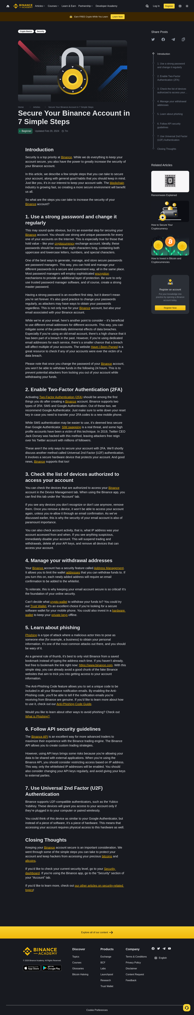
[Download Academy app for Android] (51, 968)
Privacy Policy (133, 962)
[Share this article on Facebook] (163, 39)
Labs (103, 968)
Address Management (109, 568)
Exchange (105, 956)
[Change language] (180, 6)
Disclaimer (131, 968)
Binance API (39, 736)
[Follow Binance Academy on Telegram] (164, 948)
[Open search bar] (146, 6)
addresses (73, 572)
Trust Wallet (38, 606)
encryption (102, 273)
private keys (59, 615)
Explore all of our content (97, 932)
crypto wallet (58, 601)
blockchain (117, 182)
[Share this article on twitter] (153, 39)
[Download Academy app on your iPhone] (31, 968)
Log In (156, 6)
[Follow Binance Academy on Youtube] (169, 948)
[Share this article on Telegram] (173, 39)
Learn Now (117, 16)
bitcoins (107, 856)
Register (169, 6)
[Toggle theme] (187, 6)
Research (105, 980)
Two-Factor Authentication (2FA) (61, 397)
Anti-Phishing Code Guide (74, 704)
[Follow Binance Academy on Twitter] (158, 948)
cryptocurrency (64, 243)
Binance (66, 157)
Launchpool (106, 974)
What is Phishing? (37, 716)
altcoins (30, 860)
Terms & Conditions (136, 956)
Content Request (135, 974)
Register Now (170, 308)
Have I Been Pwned (104, 346)
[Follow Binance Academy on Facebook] (153, 948)
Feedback (131, 980)
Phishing (31, 635)
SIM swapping (71, 427)
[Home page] (23, 6)
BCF (102, 962)
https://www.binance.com (96, 665)
